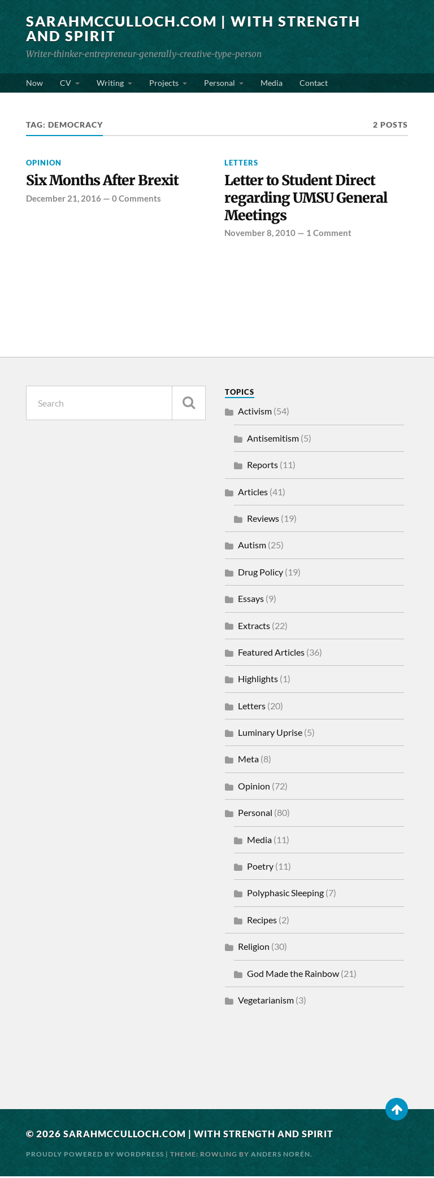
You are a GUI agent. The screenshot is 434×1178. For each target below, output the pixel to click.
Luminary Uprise (270, 734)
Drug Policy (260, 573)
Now (34, 83)
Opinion (44, 162)
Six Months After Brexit (105, 181)
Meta (248, 761)
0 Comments (136, 199)
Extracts (254, 627)
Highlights (258, 680)
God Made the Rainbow (293, 975)
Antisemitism (273, 439)
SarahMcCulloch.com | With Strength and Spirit (155, 28)
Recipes (262, 922)
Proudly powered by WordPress (95, 1155)
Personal (219, 83)
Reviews (263, 520)
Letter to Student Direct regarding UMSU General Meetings (308, 199)
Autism (252, 547)
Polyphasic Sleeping (285, 894)
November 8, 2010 (260, 235)
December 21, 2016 (63, 199)
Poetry (260, 868)
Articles (253, 493)
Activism (255, 413)
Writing (110, 83)
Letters (241, 162)
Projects (164, 83)
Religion (254, 948)
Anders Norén (280, 1155)
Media (272, 83)
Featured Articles (271, 654)
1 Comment (328, 235)
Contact (314, 83)
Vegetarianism (266, 1002)
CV (65, 83)
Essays (251, 600)
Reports (262, 466)
